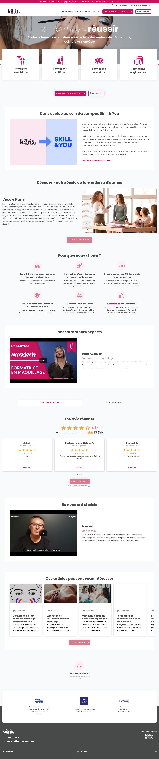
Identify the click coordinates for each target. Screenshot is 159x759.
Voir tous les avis (79, 463)
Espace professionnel (140, 5)
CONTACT (120, 745)
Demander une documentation (118, 11)
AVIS (127, 745)
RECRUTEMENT (110, 745)
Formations (66, 11)
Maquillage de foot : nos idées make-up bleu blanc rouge (45, 597)
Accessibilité (113, 303)
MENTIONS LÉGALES (49, 745)
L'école (88, 11)
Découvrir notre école (79, 240)
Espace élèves (119, 5)
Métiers (78, 11)
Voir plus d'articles (79, 624)
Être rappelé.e (143, 11)
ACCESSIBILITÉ (81, 745)
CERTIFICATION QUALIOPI (95, 745)
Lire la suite (79, 450)
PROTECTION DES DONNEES (66, 745)
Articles (96, 11)
